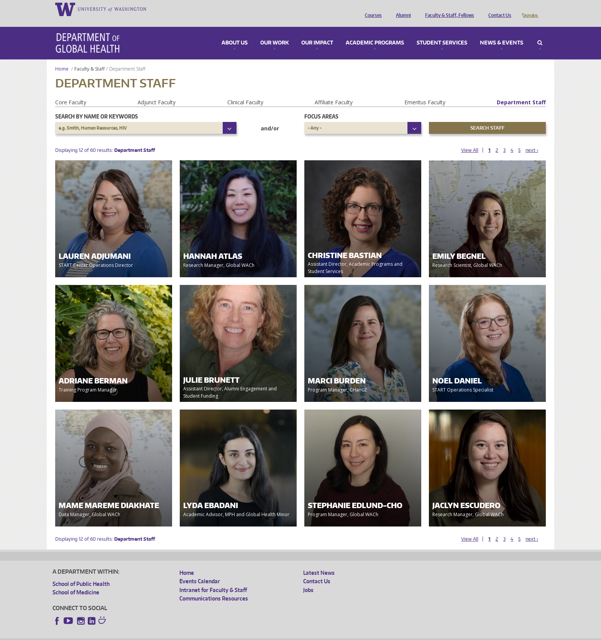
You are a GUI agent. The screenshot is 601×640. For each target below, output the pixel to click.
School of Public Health (81, 573)
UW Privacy (154, 634)
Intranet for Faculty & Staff (213, 579)
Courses (371, 9)
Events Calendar (199, 570)
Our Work (274, 32)
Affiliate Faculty (334, 91)
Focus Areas (321, 105)
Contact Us (497, 9)
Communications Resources (213, 587)
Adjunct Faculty (157, 91)
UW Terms (185, 634)
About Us (235, 32)
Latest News (319, 562)
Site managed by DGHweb (231, 634)
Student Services (442, 32)
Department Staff (521, 91)
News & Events (501, 32)
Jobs (308, 579)
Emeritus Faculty (424, 91)
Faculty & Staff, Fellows (447, 9)
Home (62, 58)
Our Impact (317, 32)
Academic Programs (375, 32)
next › (531, 139)
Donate (529, 9)
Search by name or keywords (96, 105)
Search (540, 32)
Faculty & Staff (89, 58)
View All (469, 139)
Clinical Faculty (245, 91)
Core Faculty (70, 91)
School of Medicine (76, 581)
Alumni (401, 9)
